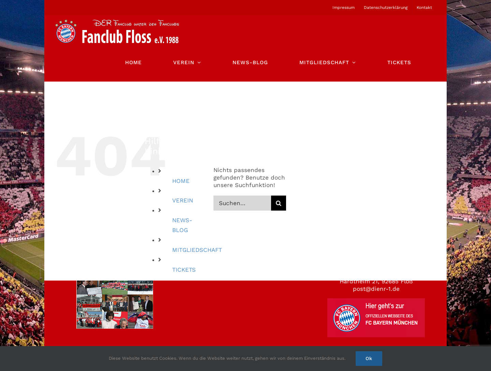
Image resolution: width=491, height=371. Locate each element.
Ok (369, 358)
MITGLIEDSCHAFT (197, 249)
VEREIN (182, 200)
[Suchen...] (242, 203)
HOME (181, 180)
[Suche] (278, 203)
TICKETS (184, 269)
